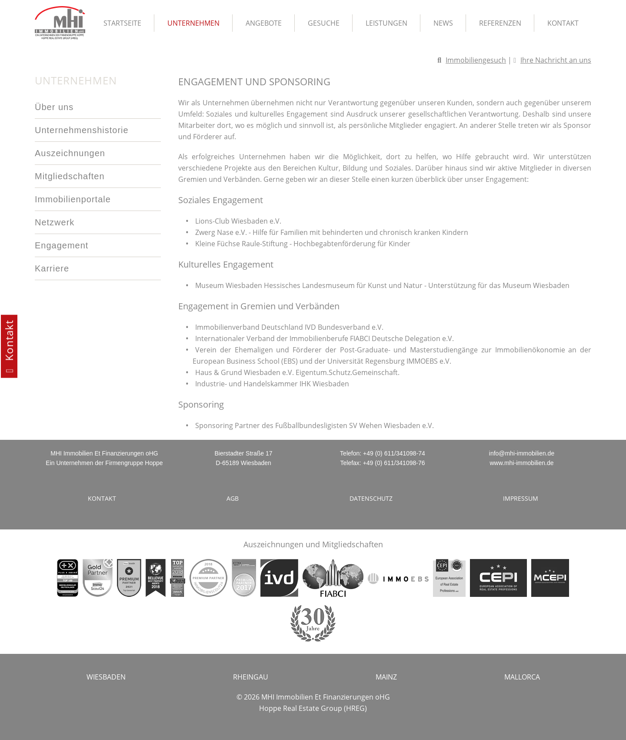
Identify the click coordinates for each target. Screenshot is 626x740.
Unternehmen (193, 23)
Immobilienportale (73, 199)
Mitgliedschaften (70, 176)
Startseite (122, 23)
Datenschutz (371, 498)
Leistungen (386, 23)
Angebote (264, 23)
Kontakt (563, 23)
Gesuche (324, 23)
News (443, 23)
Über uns (54, 107)
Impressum (520, 498)
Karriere (52, 268)
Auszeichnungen (70, 153)
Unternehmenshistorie (82, 130)
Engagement (61, 245)
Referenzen (500, 23)
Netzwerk (54, 222)
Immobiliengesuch (476, 60)
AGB (232, 498)
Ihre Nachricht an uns (555, 60)
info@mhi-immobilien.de (521, 453)
